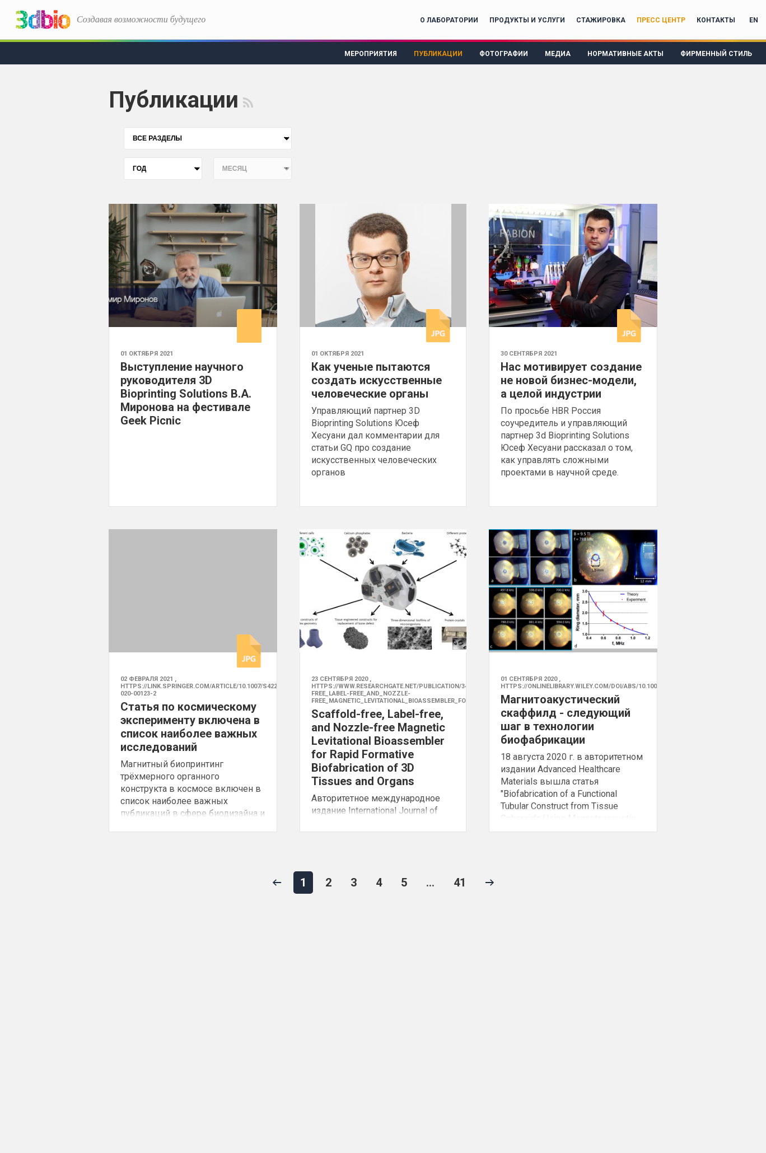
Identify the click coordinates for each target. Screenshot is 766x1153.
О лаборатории (449, 20)
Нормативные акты (625, 54)
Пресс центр (661, 20)
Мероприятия (370, 54)
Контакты (716, 20)
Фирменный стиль (716, 54)
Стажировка (600, 20)
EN (753, 20)
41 (460, 882)
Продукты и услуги (527, 20)
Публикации (438, 54)
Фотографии (503, 54)
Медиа (558, 54)
